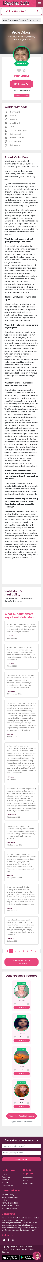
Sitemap (5, 1252)
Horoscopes (7, 1185)
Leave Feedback (21, 95)
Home (5, 20)
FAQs (25, 1180)
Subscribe (21, 1159)
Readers (5, 1179)
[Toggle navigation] (39, 3)
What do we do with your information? (10, 1207)
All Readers (14, 20)
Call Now (21, 84)
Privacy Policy (8, 1194)
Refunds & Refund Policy (10, 1198)
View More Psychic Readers (21, 1116)
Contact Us (28, 1177)
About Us (6, 1177)
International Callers (25, 1249)
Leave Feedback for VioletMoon (22, 962)
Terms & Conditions (10, 1203)
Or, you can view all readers (22, 1122)
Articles (5, 1182)
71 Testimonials (21, 90)
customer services (9, 1227)
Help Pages (28, 1183)
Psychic (23, 20)
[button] (21, 11)
